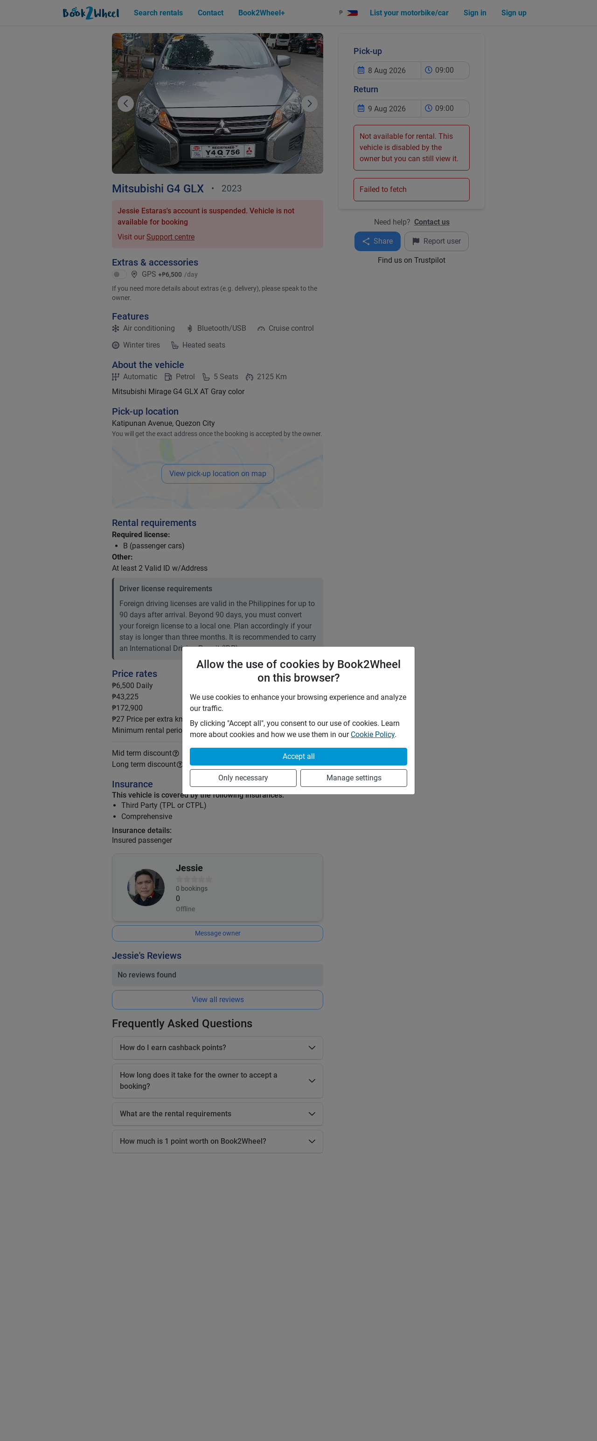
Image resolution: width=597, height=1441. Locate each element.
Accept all (299, 756)
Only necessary (243, 777)
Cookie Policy (373, 734)
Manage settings (354, 777)
